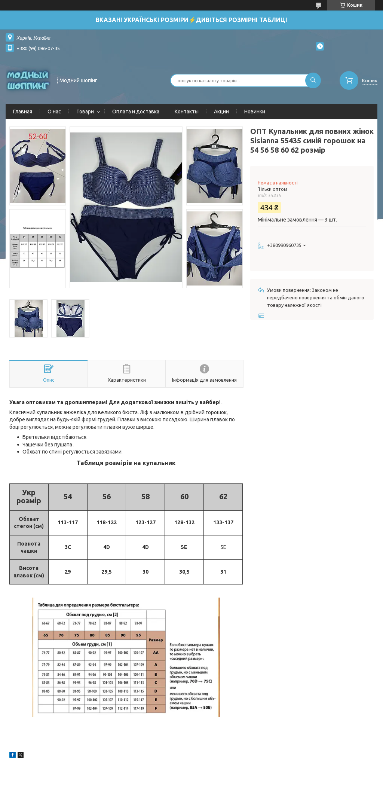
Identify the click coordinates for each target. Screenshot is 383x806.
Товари (85, 111)
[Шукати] (313, 80)
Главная (22, 111)
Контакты (187, 111)
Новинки (254, 111)
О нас (54, 111)
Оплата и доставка (135, 111)
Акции (221, 111)
